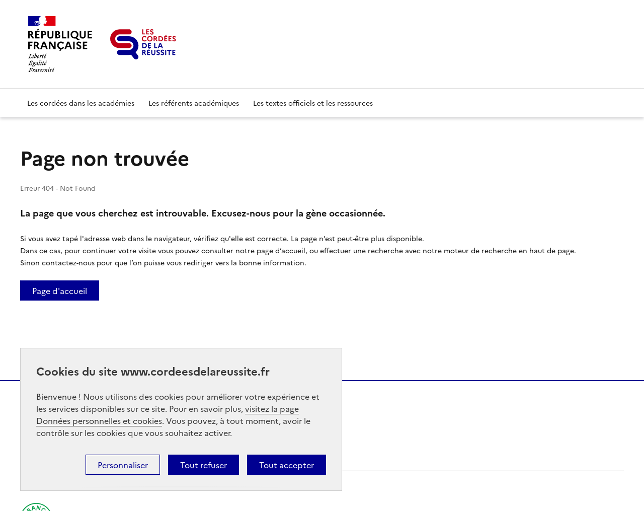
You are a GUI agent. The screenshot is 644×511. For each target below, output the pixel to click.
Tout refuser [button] (203, 464)
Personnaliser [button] (123, 464)
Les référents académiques (193, 103)
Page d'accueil (59, 290)
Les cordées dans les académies (80, 103)
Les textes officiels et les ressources (313, 103)
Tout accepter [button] (286, 464)
